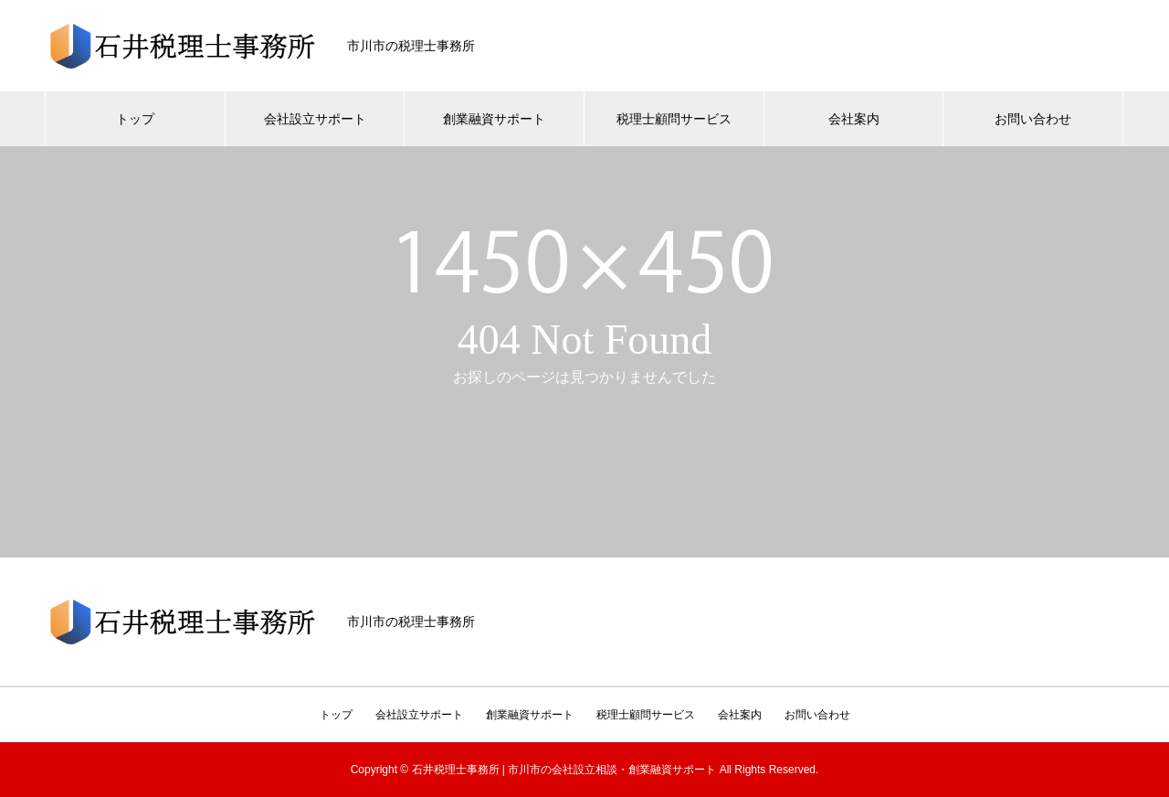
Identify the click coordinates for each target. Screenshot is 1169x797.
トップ (135, 119)
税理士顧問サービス (674, 119)
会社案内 (853, 119)
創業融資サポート (494, 119)
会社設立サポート (315, 119)
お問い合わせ (1033, 119)
